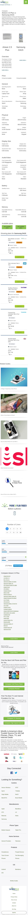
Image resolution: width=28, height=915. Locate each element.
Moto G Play (6, 592)
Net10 (16, 794)
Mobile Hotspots (5, 830)
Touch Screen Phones (5, 857)
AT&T (16, 787)
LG (16, 812)
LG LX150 (6, 605)
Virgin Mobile (4, 794)
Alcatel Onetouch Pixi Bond (10, 598)
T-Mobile (17, 791)
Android (3, 869)
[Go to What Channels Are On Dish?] (14, 456)
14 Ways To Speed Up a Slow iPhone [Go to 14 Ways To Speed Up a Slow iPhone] (9, 388)
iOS (2, 872)
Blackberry (18, 869)
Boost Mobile (18, 797)
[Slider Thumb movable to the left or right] (7, 544)
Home (14, 893)
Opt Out (14, 912)
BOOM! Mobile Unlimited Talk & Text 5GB (13, 340)
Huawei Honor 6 (7, 590)
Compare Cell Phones (5, 4)
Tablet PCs (18, 830)
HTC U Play (6, 616)
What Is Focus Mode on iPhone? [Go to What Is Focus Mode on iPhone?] (8, 415)
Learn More (14, 638)
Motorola (3, 815)
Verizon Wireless (5, 787)
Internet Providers (6, 841)
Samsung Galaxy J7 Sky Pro (10, 603)
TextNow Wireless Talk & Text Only (13, 288)
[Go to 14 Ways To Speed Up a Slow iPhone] (14, 377)
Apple (3, 808)
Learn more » (5, 70)
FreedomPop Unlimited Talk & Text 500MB (13, 314)
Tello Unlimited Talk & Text (13, 264)
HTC (2, 812)
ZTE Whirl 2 (6, 589)
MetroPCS (4, 797)
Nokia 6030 (6, 618)
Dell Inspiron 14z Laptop (9, 612)
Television (17, 841)
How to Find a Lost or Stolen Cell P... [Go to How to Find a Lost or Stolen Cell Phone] (9, 494)
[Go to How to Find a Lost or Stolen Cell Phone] (14, 482)
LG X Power (6, 600)
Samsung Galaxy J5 (8, 583)
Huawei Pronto (7, 607)
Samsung (4, 819)
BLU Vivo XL (7, 579)
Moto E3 (6, 625)
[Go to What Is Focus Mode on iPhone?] (14, 403)
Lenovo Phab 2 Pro (8, 620)
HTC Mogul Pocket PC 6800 (10, 585)
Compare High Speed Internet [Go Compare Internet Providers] (14, 723)
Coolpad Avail (7, 614)
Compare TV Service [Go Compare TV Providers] (14, 718)
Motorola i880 (7, 622)
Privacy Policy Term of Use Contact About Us (14, 901)
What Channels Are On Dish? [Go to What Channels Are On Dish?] (7, 468)
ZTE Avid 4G (7, 601)
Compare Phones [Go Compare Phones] (14, 688)
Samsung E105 (7, 629)
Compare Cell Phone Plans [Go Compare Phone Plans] (14, 684)
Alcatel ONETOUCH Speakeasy (11, 611)
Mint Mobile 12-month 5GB (14, 239)
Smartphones (5, 852)
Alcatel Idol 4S (7, 576)
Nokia (16, 815)
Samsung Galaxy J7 (8, 623)
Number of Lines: (14, 525)
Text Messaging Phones (19, 857)
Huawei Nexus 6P (8, 627)
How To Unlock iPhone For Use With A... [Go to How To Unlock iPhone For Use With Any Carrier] (9, 441)
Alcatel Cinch (7, 587)
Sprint (3, 791)
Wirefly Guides (14, 880)
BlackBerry (18, 808)
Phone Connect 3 (8, 594)
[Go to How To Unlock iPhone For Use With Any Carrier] (14, 429)
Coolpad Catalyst (8, 609)
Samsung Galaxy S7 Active (10, 581)
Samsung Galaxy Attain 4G (10, 596)
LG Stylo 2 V (7, 578)
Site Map (14, 909)
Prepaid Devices (19, 852)
